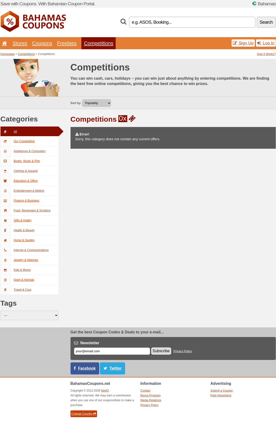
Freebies (67, 43)
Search (266, 22)
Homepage (7, 54)
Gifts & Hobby (16, 220)
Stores (20, 43)
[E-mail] (112, 351)
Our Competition (17, 141)
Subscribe (161, 351)
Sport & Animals (17, 280)
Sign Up (243, 43)
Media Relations (151, 400)
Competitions (98, 43)
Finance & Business (19, 200)
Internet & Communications (24, 250)
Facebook (87, 368)
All (8, 131)
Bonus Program (151, 395)
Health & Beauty (17, 230)
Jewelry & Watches (19, 260)
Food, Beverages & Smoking (25, 210)
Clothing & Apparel (19, 171)
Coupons (42, 43)
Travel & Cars (15, 290)
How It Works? (266, 54)
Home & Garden (17, 240)
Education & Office (19, 181)
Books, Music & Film (20, 161)
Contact (145, 390)
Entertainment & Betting (22, 191)
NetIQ (105, 390)
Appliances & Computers (23, 151)
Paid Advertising (221, 395)
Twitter (115, 368)
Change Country (83, 413)
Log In (265, 43)
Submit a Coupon (222, 390)
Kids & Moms (15, 270)
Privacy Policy (182, 351)
